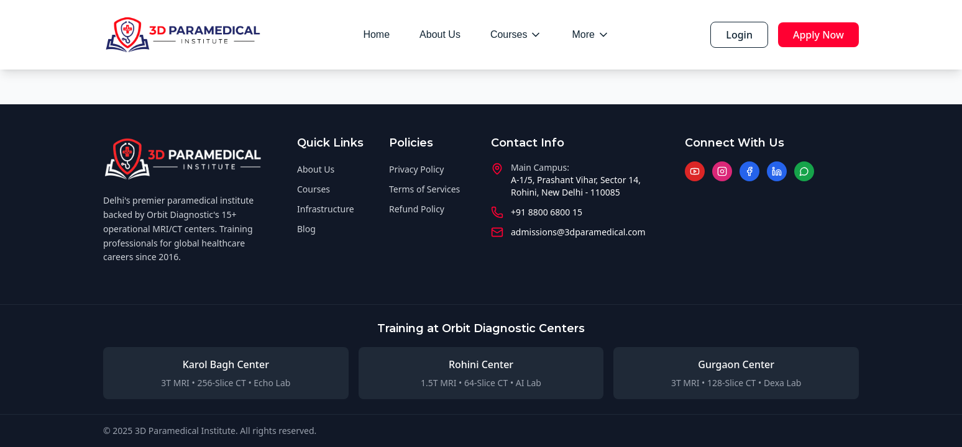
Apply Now (818, 35)
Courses (516, 35)
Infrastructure (325, 209)
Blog (306, 229)
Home (376, 34)
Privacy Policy (416, 169)
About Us (439, 34)
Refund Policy (416, 209)
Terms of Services (424, 189)
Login (739, 35)
